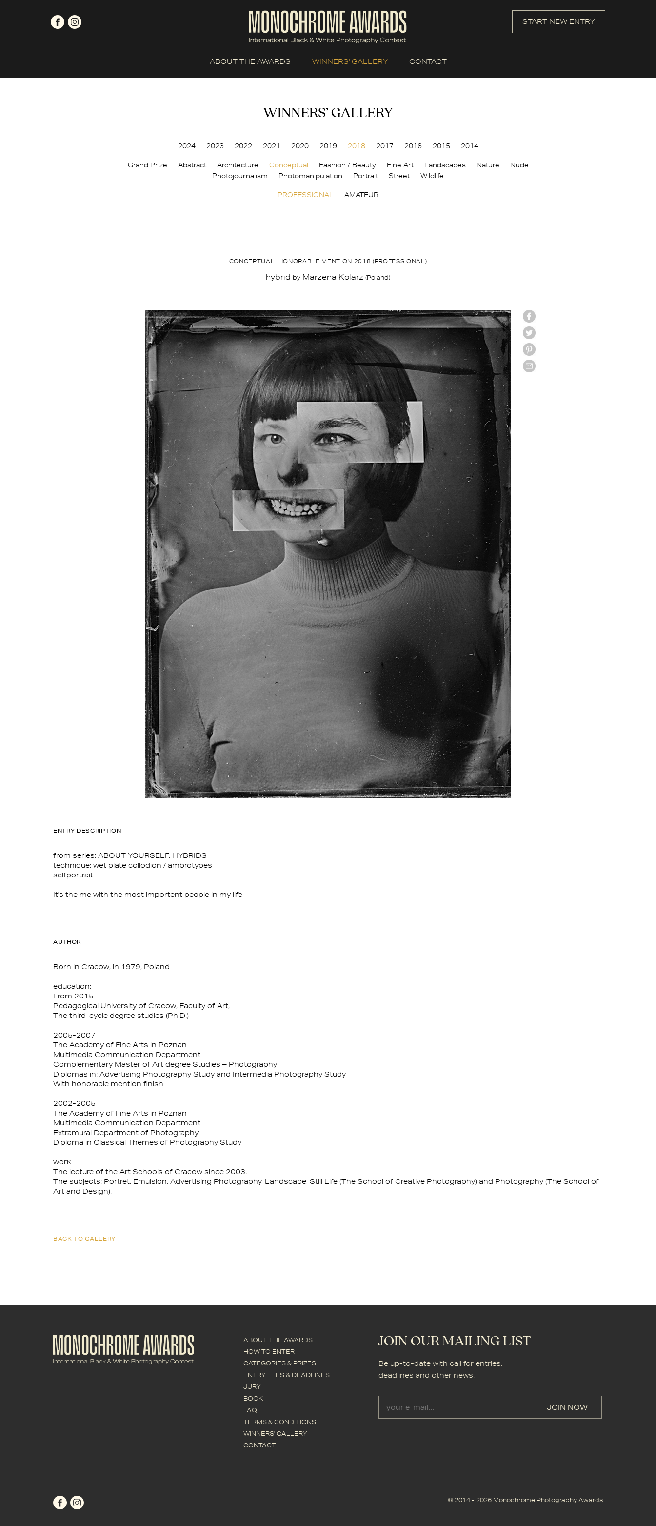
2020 (300, 146)
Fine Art (400, 165)
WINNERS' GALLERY (350, 61)
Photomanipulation (310, 175)
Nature (488, 165)
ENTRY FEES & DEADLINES (286, 1375)
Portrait (365, 175)
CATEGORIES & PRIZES (279, 1363)
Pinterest (529, 349)
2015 (441, 146)
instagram (74, 22)
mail (529, 366)
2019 (328, 146)
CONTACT (428, 61)
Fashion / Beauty (347, 165)
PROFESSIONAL (306, 194)
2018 (356, 146)
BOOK (253, 1398)
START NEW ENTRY (558, 21)
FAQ (250, 1410)
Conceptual (288, 165)
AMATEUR (361, 194)
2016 (413, 146)
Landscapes (445, 165)
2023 (215, 146)
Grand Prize (147, 165)
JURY (252, 1387)
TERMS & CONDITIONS (279, 1422)
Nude (519, 165)
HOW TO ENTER (269, 1351)
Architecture (237, 165)
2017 (385, 146)
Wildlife (432, 175)
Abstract (192, 165)
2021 (271, 146)
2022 (243, 146)
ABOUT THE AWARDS (250, 61)
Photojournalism (240, 175)
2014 (469, 146)
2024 (187, 146)
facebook (57, 22)
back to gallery (84, 1238)
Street (399, 175)
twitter (529, 332)
